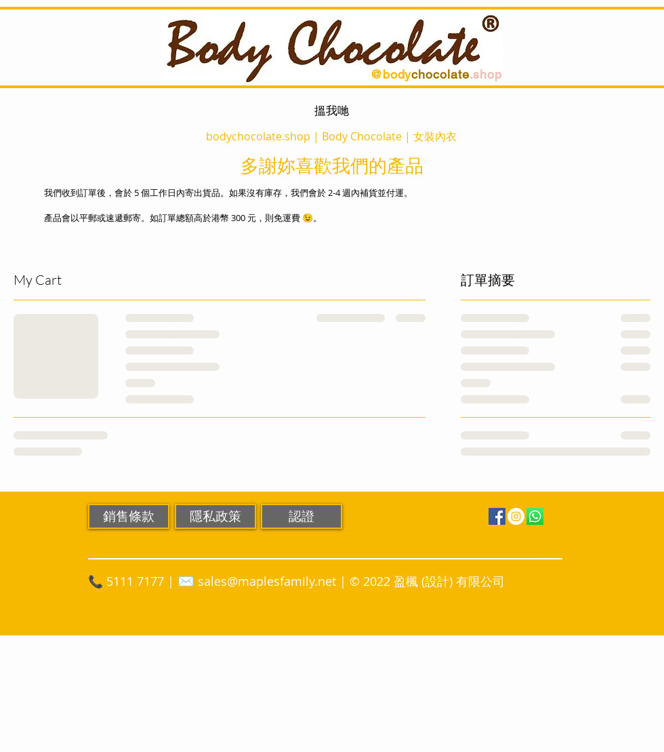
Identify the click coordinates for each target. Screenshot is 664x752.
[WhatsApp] (534, 516)
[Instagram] (515, 516)
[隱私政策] (215, 516)
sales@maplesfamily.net (267, 581)
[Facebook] (497, 516)
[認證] (301, 516)
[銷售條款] (128, 516)
